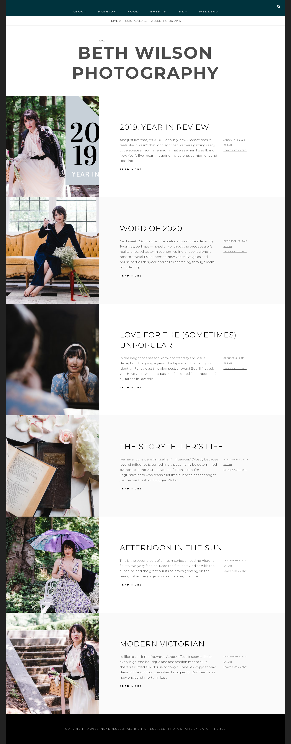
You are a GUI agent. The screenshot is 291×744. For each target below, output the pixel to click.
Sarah (227, 145)
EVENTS (158, 11)
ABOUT (80, 11)
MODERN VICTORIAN (162, 643)
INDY (183, 11)
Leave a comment (235, 150)
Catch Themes (213, 728)
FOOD (133, 11)
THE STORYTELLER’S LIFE (171, 446)
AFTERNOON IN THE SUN (171, 547)
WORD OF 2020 (151, 228)
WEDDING (208, 11)
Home (114, 20)
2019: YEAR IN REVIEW (164, 127)
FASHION (107, 11)
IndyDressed (112, 728)
